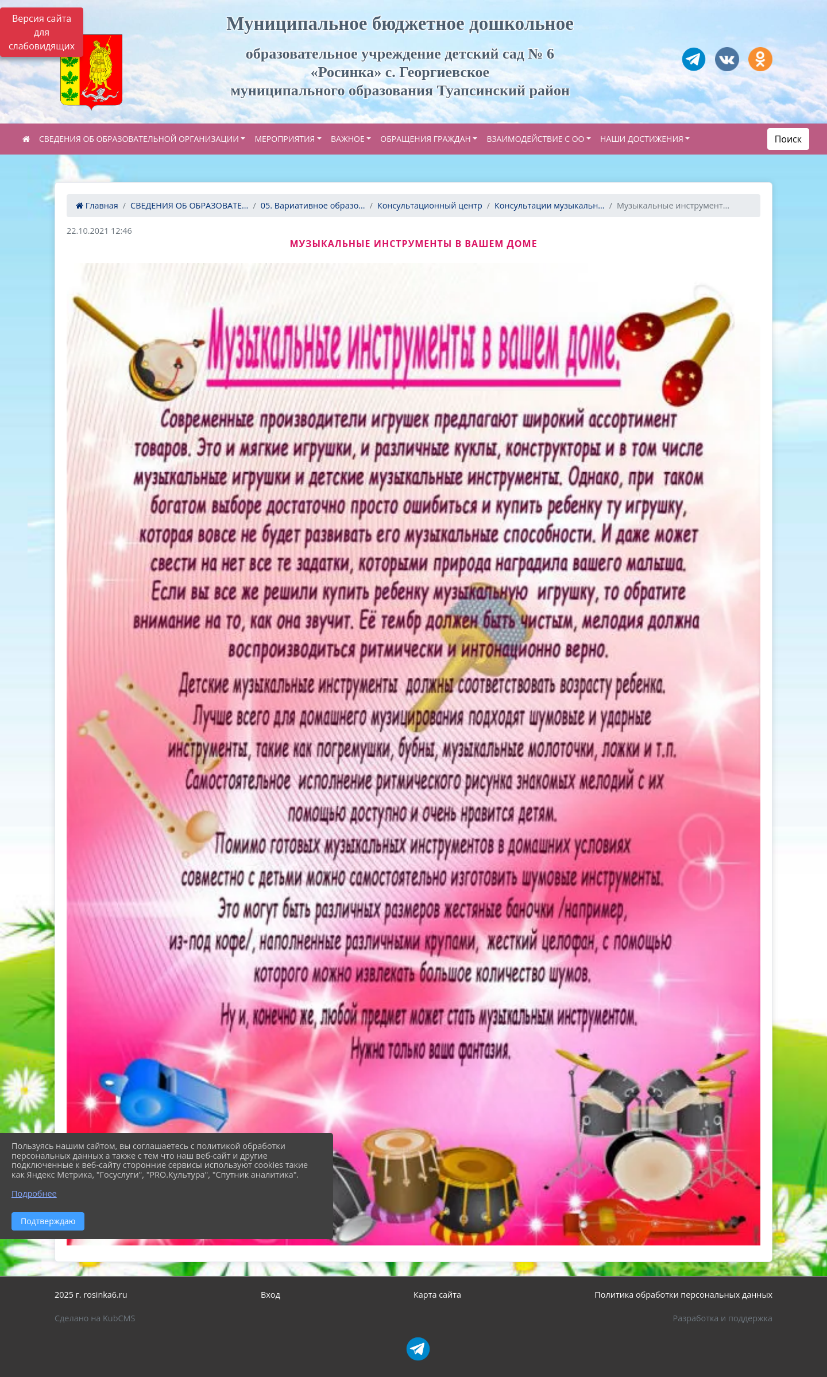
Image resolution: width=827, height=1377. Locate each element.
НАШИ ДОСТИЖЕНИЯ (641, 138)
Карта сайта (437, 1294)
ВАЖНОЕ (348, 138)
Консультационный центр (429, 205)
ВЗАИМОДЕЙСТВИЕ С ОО (535, 138)
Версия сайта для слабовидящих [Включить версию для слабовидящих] (42, 32)
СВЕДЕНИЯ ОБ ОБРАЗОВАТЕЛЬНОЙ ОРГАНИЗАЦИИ (139, 138)
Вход (270, 1294)
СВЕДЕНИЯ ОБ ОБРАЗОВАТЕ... (189, 205)
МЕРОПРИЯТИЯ (284, 138)
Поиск (788, 139)
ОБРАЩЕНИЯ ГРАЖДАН (425, 138)
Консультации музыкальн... (549, 205)
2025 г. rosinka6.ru (91, 1294)
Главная (97, 205)
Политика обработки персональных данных (683, 1294)
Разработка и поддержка (722, 1318)
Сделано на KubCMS (95, 1318)
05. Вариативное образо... (313, 205)
